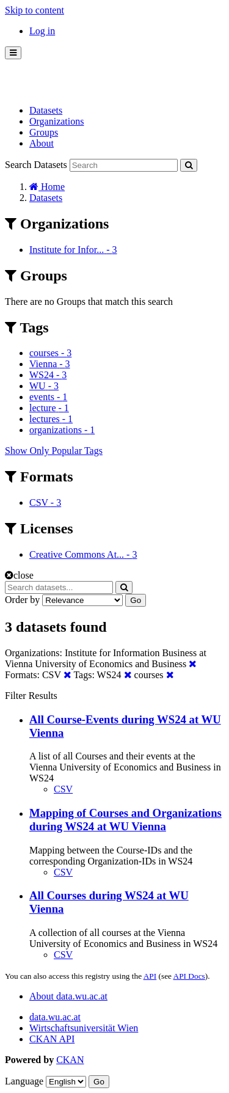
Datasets (45, 110)
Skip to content (34, 10)
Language (24, 1081)
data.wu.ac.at (55, 1017)
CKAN (70, 1060)
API (150, 976)
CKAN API (52, 1039)
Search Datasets (36, 164)
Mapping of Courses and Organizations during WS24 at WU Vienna (125, 819)
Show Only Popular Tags (54, 450)
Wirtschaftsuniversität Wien (83, 1028)
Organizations (56, 121)
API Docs (189, 976)
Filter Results (31, 695)
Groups (43, 132)
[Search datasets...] (59, 587)
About (41, 143)
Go (135, 600)
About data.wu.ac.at (68, 996)
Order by (22, 599)
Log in (42, 31)
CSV (63, 789)
